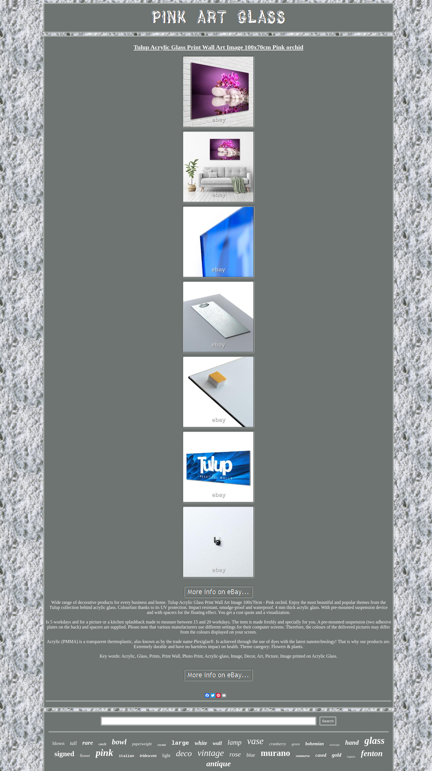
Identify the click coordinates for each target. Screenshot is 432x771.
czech (102, 744)
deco (184, 753)
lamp (235, 742)
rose (235, 754)
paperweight (142, 744)
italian (126, 756)
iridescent (148, 755)
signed (64, 754)
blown (58, 743)
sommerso (303, 756)
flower (85, 756)
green (296, 744)
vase (255, 741)
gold (336, 755)
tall (73, 743)
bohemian (314, 743)
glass (374, 740)
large (180, 743)
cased (320, 755)
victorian (334, 744)
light (166, 755)
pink (104, 752)
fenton (372, 753)
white (201, 743)
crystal (161, 744)
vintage (210, 753)
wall (217, 743)
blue (250, 755)
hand (352, 742)
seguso (351, 756)
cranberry (277, 744)
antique (218, 763)
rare (87, 742)
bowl (119, 742)
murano (275, 753)
